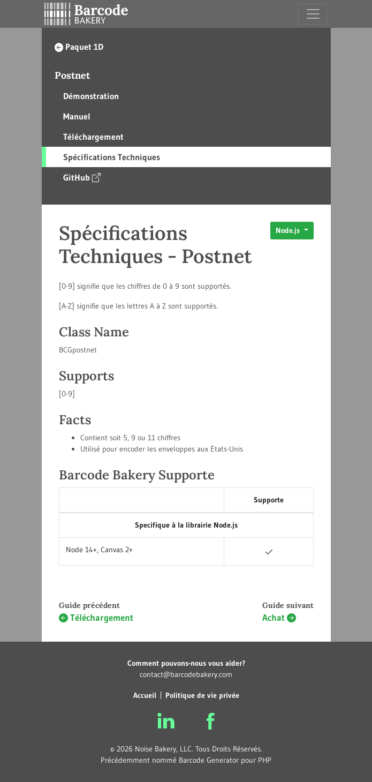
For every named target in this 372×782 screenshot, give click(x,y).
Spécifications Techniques (111, 157)
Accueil (144, 695)
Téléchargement (93, 136)
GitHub (82, 177)
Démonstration (91, 96)
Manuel (76, 116)
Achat (279, 618)
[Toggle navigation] (313, 14)
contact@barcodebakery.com (186, 674)
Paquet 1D (79, 46)
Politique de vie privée (202, 695)
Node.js (289, 230)
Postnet (72, 75)
